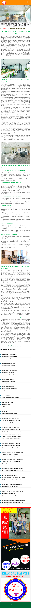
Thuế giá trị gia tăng (5, 409)
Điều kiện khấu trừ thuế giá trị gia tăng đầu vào (11, 479)
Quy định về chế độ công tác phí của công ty (10, 461)
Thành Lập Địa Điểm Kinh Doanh (7, 372)
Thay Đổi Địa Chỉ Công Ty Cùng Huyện (8, 388)
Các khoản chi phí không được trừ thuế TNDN (10, 443)
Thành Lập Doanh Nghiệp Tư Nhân (7, 363)
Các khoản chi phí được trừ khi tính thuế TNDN (10, 434)
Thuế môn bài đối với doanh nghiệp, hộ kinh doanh (11, 484)
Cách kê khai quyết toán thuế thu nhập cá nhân (11, 445)
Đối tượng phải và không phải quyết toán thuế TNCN (11, 459)
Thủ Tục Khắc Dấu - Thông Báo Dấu (8, 377)
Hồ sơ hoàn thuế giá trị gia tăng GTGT (8, 475)
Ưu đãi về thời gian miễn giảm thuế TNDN (9, 422)
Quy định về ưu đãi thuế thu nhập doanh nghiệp (10, 436)
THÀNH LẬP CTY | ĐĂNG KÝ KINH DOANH (8, 349)
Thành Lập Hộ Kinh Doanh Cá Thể (7, 365)
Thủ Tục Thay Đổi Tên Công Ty (7, 386)
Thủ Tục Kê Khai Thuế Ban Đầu (7, 379)
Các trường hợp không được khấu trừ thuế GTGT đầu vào (13, 477)
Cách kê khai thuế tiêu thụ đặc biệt (8, 495)
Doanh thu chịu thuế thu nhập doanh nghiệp (10, 429)
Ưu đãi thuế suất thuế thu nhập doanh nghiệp (10, 420)
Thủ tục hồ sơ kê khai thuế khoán (8, 493)
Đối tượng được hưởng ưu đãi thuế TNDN (9, 418)
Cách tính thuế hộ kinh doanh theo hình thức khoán (11, 502)
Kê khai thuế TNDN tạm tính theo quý (8, 413)
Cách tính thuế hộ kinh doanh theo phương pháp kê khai (12, 500)
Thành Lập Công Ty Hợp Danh (6, 361)
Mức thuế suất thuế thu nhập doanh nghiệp (9, 427)
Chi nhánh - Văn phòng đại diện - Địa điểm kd (9, 397)
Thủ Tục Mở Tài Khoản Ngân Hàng (7, 381)
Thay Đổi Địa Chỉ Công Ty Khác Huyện (8, 390)
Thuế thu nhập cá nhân (5, 404)
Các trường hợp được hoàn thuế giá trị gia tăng (11, 482)
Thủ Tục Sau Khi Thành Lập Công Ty (8, 374)
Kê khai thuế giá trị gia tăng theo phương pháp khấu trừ (12, 463)
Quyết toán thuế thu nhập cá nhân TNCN (9, 454)
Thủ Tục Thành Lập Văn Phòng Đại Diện (8, 370)
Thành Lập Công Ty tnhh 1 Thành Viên (8, 354)
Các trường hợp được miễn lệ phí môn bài (9, 486)
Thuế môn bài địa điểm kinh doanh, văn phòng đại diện (11, 491)
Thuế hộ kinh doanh (5, 406)
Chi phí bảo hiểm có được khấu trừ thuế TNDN (10, 438)
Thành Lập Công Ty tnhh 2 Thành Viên (8, 356)
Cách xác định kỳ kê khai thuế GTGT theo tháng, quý (11, 470)
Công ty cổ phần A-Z (5, 395)
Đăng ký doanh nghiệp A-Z (6, 393)
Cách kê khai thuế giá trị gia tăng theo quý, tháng (11, 468)
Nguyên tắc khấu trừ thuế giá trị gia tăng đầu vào (11, 466)
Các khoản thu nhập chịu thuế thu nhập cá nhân (11, 450)
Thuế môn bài (3, 411)
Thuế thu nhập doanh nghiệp (6, 402)
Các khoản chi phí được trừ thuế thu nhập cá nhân (11, 452)
